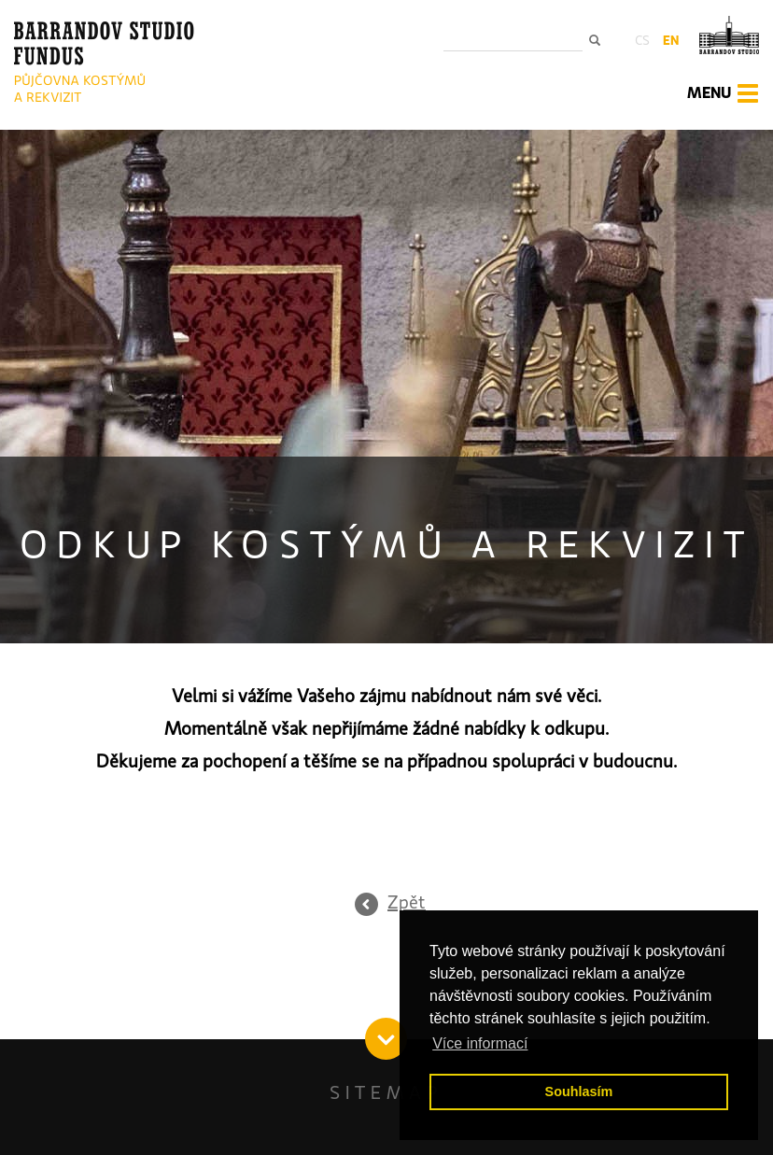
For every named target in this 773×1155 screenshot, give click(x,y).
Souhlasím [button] (579, 1091)
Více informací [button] (479, 1043)
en (671, 41)
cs (642, 41)
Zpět (406, 903)
